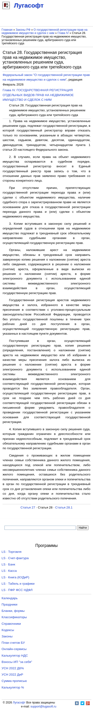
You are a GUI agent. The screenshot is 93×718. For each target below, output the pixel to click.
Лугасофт (19, 702)
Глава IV (63, 33)
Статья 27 (27, 507)
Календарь (10, 598)
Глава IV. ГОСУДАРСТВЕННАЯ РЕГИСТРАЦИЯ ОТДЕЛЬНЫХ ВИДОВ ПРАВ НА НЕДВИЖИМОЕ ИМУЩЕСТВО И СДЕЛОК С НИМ (38, 94)
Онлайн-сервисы (14, 649)
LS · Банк (8, 564)
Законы (7, 636)
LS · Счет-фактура (15, 558)
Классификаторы (14, 617)
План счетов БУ (13, 642)
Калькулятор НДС (15, 655)
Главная (7, 29)
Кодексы (8, 630)
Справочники (11, 623)
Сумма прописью (14, 681)
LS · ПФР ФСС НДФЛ (17, 590)
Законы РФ (23, 29)
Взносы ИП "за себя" (17, 662)
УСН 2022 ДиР (12, 674)
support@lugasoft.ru (43, 706)
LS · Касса (9, 570)
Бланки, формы (13, 611)
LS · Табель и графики (18, 583)
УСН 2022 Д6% (13, 668)
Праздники (9, 604)
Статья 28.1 (64, 507)
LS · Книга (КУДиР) (15, 577)
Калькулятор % (13, 687)
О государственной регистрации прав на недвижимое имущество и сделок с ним (45, 31)
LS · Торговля (12, 551)
